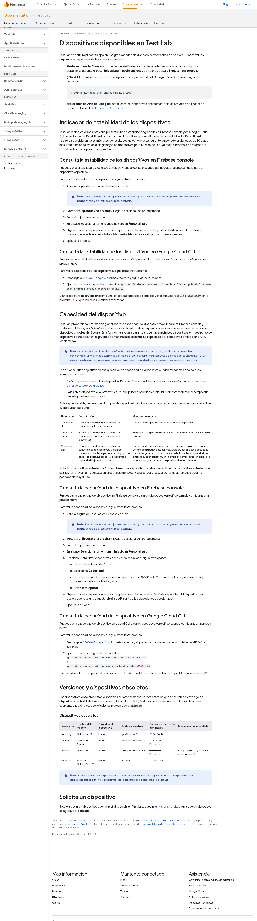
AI (70, 23)
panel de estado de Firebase (85, 386)
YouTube (125, 897)
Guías (55, 879)
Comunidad (157, 4)
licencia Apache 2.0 (82, 824)
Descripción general (16, 23)
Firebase (64, 33)
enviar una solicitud (167, 806)
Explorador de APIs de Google (110, 108)
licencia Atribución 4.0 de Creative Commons (162, 820)
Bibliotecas (58, 897)
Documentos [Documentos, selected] (130, 4)
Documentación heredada (204, 908)
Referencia (141, 23)
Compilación (44, 4)
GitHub (56, 902)
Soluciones (93, 4)
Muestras (57, 891)
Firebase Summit (129, 885)
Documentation (17, 15)
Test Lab (43, 15)
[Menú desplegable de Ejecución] (79, 4)
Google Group (197, 891)
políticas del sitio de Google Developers (163, 824)
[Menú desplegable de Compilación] (56, 4)
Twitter (124, 891)
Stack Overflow (197, 885)
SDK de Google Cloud (97, 278)
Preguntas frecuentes (201, 902)
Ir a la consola (242, 4)
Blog (225, 4)
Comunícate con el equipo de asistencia (211, 879)
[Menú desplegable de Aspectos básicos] (61, 23)
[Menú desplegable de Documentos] (142, 4)
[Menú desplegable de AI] (76, 23)
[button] (21, 34)
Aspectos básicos (46, 23)
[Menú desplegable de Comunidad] (168, 4)
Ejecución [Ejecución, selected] (116, 23)
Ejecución (69, 4)
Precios (111, 4)
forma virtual (123, 775)
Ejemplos (159, 23)
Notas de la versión (199, 897)
